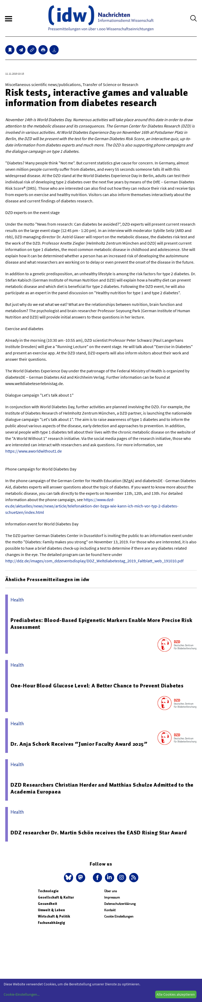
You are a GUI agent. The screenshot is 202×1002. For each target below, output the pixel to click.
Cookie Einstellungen (118, 916)
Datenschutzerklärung (120, 903)
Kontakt (109, 910)
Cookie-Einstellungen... (21, 994)
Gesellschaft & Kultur (56, 897)
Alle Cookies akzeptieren (175, 994)
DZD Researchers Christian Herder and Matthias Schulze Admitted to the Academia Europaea (102, 788)
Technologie (48, 891)
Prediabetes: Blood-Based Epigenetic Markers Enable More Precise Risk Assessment (101, 623)
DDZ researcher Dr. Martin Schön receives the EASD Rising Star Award (99, 833)
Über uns (110, 891)
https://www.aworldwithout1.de (33, 451)
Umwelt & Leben (51, 910)
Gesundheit (47, 903)
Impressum (112, 897)
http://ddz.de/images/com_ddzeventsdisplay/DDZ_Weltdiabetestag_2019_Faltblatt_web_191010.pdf (94, 560)
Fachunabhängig (51, 922)
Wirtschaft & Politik (54, 916)
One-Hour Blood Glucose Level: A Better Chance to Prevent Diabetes (97, 686)
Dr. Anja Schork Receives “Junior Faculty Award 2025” (79, 744)
